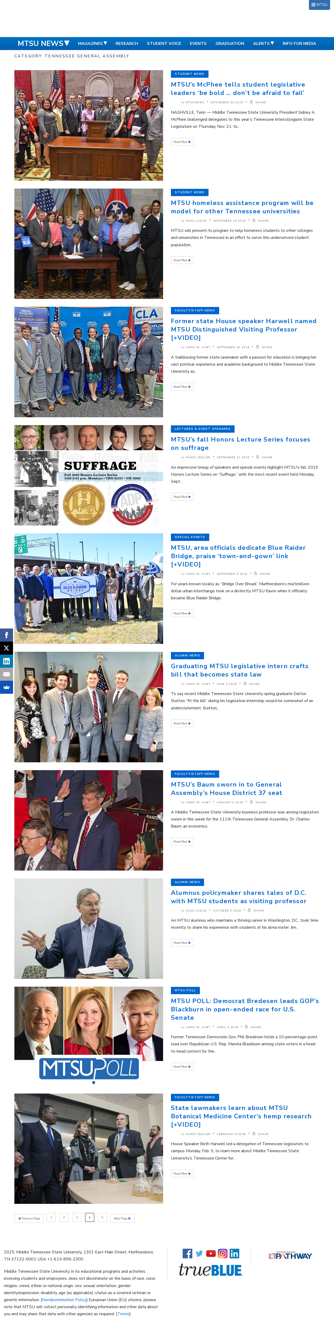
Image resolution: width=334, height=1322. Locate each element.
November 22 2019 (227, 102)
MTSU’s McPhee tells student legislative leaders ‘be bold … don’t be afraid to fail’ (238, 88)
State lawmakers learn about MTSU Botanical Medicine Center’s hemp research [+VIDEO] (241, 1116)
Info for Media (299, 43)
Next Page (122, 1218)
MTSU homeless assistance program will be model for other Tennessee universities (242, 207)
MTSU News (40, 44)
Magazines (90, 43)
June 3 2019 (227, 684)
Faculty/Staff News (195, 310)
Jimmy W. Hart (198, 347)
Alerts (261, 43)
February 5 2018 (231, 1134)
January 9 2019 (230, 802)
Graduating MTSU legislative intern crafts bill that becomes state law (240, 670)
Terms (123, 1313)
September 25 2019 (229, 221)
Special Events (190, 537)
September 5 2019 (232, 574)
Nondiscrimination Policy (64, 1299)
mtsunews (195, 102)
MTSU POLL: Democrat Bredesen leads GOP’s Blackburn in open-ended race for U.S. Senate (245, 1009)
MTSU (321, 4)
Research (127, 43)
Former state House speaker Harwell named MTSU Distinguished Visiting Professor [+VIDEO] (244, 329)
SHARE (258, 102)
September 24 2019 (233, 347)
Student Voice (164, 43)
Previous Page (30, 1218)
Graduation (230, 43)
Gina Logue (196, 221)
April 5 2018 (227, 1027)
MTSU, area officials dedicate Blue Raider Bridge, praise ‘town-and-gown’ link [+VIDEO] (238, 556)
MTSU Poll (185, 990)
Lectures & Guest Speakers (203, 429)
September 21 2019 (233, 457)
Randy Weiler (198, 457)
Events (198, 43)
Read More (181, 142)
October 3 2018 (227, 911)
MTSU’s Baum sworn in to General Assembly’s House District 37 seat (227, 788)
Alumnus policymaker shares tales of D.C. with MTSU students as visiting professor (239, 897)
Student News (190, 74)
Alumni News (187, 655)
